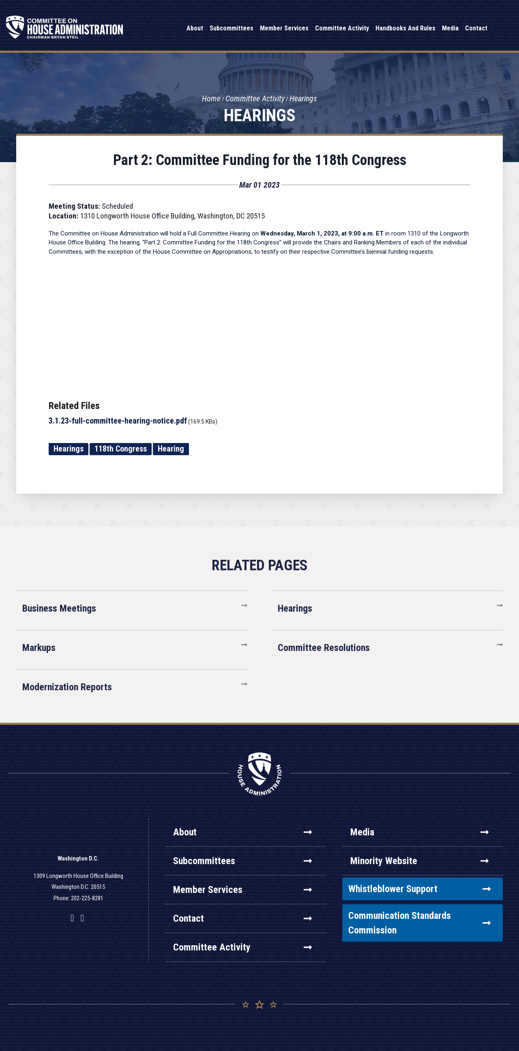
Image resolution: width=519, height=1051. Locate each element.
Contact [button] (476, 28)
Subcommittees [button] (231, 28)
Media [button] (450, 28)
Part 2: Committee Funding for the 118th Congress (259, 160)
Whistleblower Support (419, 889)
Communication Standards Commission (419, 923)
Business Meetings (59, 608)
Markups (39, 647)
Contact (242, 918)
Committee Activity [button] (342, 28)
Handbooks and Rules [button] (405, 28)
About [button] (195, 28)
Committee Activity (255, 99)
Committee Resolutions (324, 647)
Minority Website (419, 861)
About (242, 832)
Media (419, 832)
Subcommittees (242, 861)
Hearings (303, 99)
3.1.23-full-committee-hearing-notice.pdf (118, 421)
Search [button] (501, 28)
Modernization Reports (67, 687)
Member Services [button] (284, 28)
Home (211, 99)
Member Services (242, 890)
